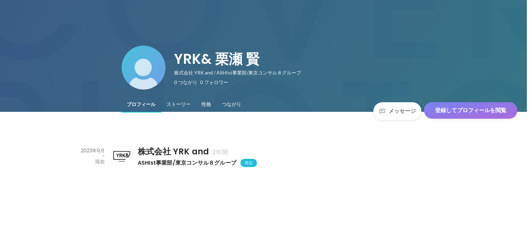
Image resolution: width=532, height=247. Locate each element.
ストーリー (178, 104)
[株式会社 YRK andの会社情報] (121, 156)
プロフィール (141, 104)
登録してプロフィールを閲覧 (470, 110)
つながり (231, 104)
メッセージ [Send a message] (397, 111)
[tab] (141, 104)
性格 (206, 104)
